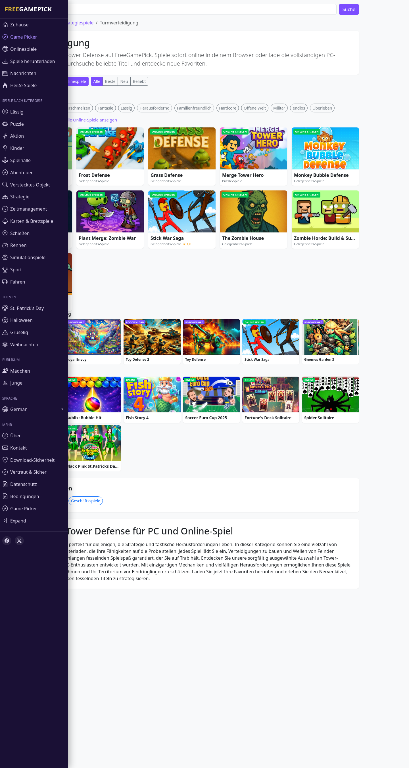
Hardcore (244, 192)
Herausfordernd (171, 192)
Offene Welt (272, 192)
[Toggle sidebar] (34, 521)
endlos (316, 192)
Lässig (143, 192)
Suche (366, 9)
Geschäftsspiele (102, 673)
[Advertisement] (198, 130)
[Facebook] (6, 540)
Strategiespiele (94, 23)
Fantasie (122, 192)
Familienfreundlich (211, 192)
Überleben (339, 192)
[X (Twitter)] (19, 540)
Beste (127, 81)
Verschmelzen (94, 192)
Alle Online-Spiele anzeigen (108, 204)
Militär (296, 192)
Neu (141, 81)
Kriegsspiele (69, 673)
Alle (113, 81)
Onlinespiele (91, 81)
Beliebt (156, 81)
